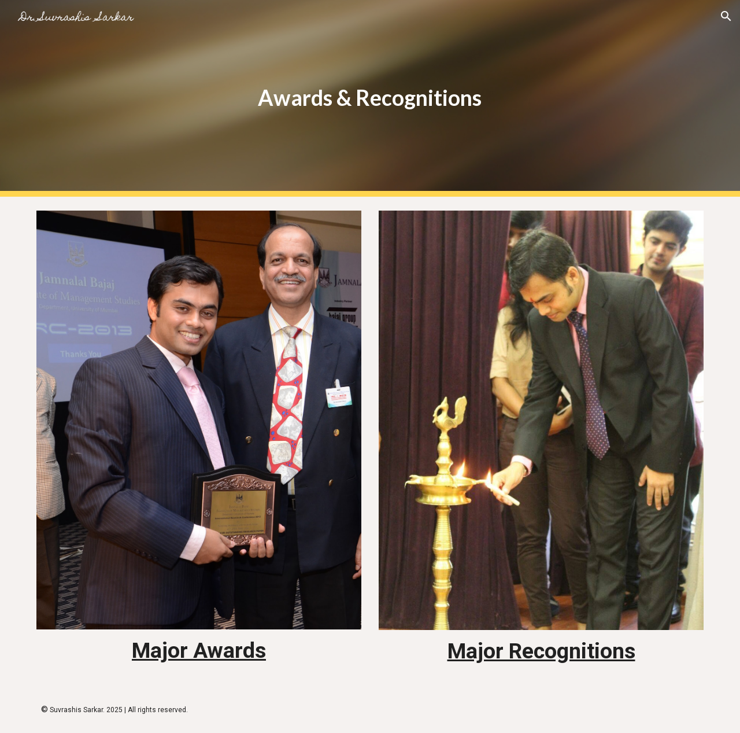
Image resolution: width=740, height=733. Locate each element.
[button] (726, 16)
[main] (370, 98)
